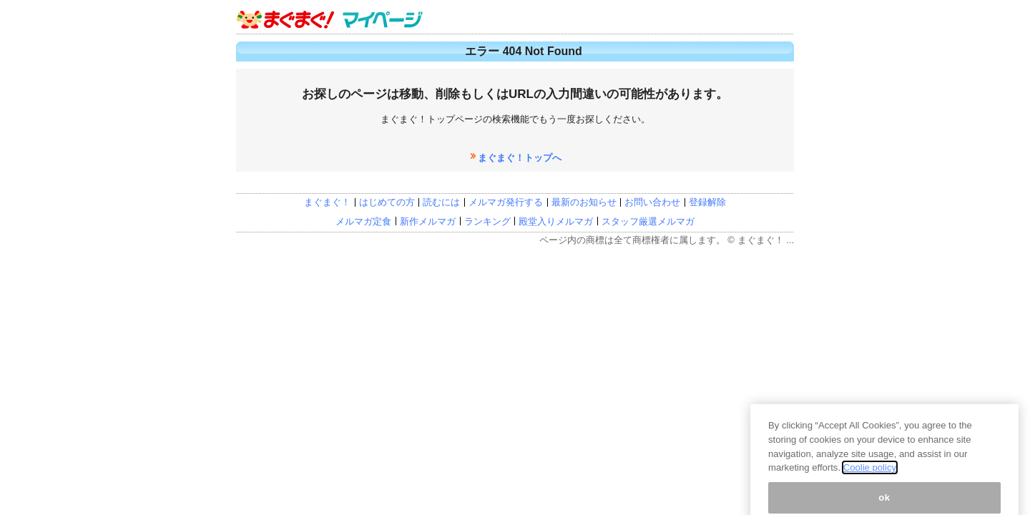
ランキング (487, 221)
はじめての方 (387, 202)
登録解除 (707, 202)
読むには (441, 202)
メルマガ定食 (363, 221)
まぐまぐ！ (327, 202)
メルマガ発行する (506, 202)
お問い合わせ (652, 202)
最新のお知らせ (584, 202)
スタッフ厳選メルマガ (648, 221)
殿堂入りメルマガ (556, 221)
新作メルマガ (428, 221)
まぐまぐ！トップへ (519, 157)
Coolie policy (869, 484)
